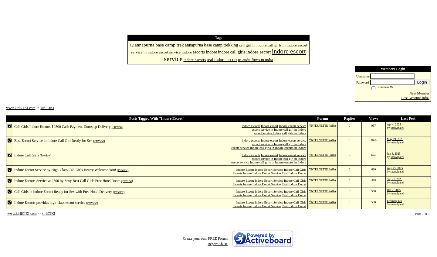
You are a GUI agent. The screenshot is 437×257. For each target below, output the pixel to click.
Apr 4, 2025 (394, 124)
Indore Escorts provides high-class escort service (49, 202)
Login (422, 82)
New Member (419, 93)
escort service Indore (267, 133)
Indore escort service (292, 126)
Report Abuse (218, 244)
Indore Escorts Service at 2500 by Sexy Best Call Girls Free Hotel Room (67, 181)
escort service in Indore (267, 129)
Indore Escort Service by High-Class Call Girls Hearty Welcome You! (65, 170)
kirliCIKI (47, 108)
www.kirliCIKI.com (21, 108)
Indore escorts (251, 126)
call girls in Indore (294, 133)
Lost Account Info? (415, 98)
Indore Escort (245, 169)
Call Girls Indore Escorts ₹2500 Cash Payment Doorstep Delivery (62, 127)
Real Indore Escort (294, 173)
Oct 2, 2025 (394, 190)
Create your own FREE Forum (205, 238)
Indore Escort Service (269, 169)
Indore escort (269, 126)
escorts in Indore (295, 147)
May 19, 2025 (395, 139)
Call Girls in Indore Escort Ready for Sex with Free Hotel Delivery (63, 192)
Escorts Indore (242, 173)
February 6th (394, 201)
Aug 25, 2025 (395, 168)
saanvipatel (397, 127)
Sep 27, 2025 (394, 179)
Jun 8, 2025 (394, 153)
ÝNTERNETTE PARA (322, 125)
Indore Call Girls (26, 155)
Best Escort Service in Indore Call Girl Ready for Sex (53, 141)
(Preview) (117, 126)
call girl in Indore (294, 129)
